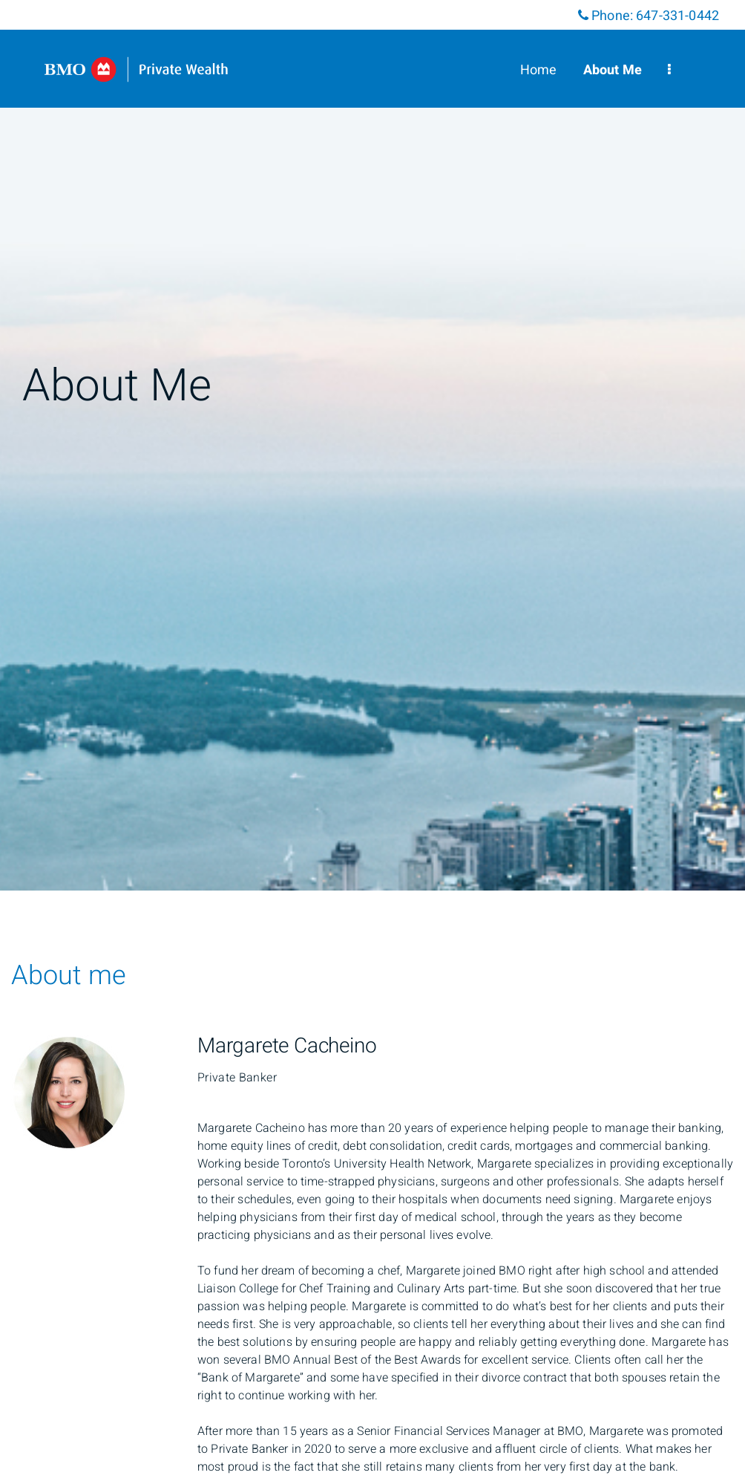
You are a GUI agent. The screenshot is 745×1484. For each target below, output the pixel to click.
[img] (372, 445)
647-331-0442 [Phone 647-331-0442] (677, 16)
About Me (612, 70)
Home (538, 70)
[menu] (669, 70)
